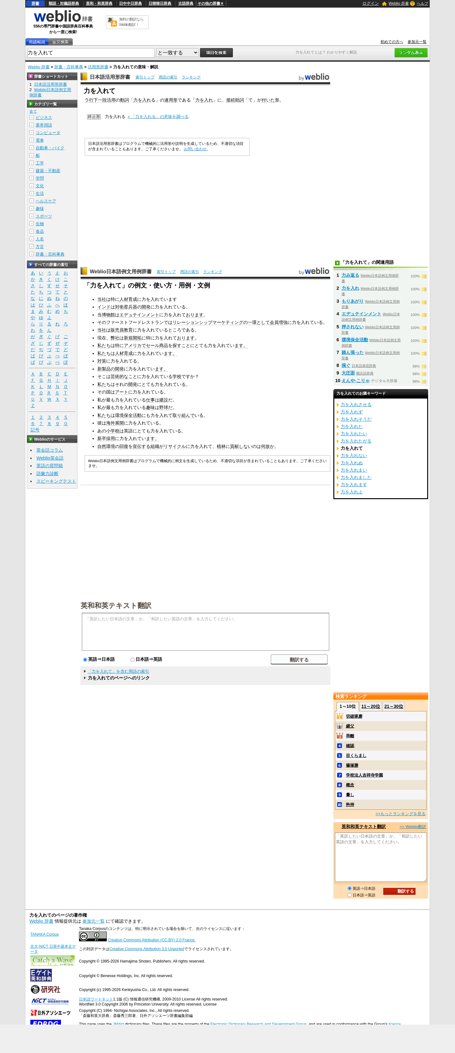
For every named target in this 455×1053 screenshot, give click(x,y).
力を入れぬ (352, 462)
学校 (177, 376)
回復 (123, 446)
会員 (274, 322)
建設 (163, 399)
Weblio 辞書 (399, 3)
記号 (35, 430)
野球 (163, 407)
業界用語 (44, 125)
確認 (350, 745)
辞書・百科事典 (68, 67)
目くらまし (356, 755)
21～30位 (393, 706)
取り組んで (184, 415)
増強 (283, 322)
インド (104, 306)
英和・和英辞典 (99, 3)
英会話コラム (49, 450)
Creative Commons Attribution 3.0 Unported (146, 949)
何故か (267, 446)
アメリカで (135, 345)
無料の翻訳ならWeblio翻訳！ (131, 22)
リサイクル (175, 446)
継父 (350, 726)
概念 (350, 785)
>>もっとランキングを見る (401, 813)
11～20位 (370, 706)
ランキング (191, 77)
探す (177, 345)
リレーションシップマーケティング (208, 322)
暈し (350, 794)
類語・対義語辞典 (64, 3)
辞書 (35, 3)
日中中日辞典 (130, 3)
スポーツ (44, 216)
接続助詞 (235, 99)
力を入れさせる (356, 404)
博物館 (108, 314)
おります (194, 314)
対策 (101, 360)
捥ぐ (346, 365)
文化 (40, 185)
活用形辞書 (98, 67)
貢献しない (241, 446)
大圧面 (348, 372)
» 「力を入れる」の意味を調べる (158, 116)
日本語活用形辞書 (110, 77)
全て (33, 111)
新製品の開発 (110, 368)
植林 (221, 446)
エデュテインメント (139, 314)
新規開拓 (133, 337)
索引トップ (145, 77)
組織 (154, 446)
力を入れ (142, 99)
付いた (268, 99)
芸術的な (119, 376)
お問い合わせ (195, 149)
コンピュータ (48, 132)
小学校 (112, 430)
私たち (104, 345)
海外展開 (115, 422)
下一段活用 (105, 99)
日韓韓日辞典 (160, 3)
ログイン (370, 3)
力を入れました (356, 477)
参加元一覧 (417, 42)
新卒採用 (106, 438)
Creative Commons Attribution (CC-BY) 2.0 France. (151, 940)
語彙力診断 (47, 473)
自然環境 (106, 446)
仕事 (150, 399)
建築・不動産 (48, 170)
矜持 (350, 804)
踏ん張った (353, 352)
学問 (40, 178)
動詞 (124, 99)
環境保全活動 (128, 415)
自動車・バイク (50, 148)
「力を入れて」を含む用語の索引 (118, 671)
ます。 (241, 345)
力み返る (350, 275)
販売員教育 (122, 329)
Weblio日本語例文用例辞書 (121, 271)
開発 (146, 306)
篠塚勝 (352, 765)
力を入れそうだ (356, 419)
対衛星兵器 (126, 306)
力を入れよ (352, 491)
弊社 (115, 337)
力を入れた (352, 426)
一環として (259, 322)
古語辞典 (185, 3)
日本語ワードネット (96, 999)
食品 (40, 231)
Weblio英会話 (50, 458)
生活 (40, 193)
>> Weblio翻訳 (413, 826)
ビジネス (44, 117)
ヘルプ (422, 3)
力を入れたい (354, 433)
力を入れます (354, 484)
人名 (40, 239)
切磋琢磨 (354, 716)
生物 (40, 223)
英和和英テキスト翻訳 (116, 605)
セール (152, 345)
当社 (101, 299)
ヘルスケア (46, 201)
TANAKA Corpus (44, 934)
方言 (40, 246)
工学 (40, 163)
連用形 (171, 99)
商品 (163, 345)
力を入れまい (354, 470)
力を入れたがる (356, 440)
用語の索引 (168, 77)
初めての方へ (391, 42)
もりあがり (353, 301)
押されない (353, 326)
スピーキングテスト (56, 481)
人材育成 (128, 299)
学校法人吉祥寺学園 (364, 775)
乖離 (350, 736)
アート (121, 391)
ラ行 (89, 99)
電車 (40, 140)
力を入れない (354, 455)
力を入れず (352, 411)
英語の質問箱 (49, 465)
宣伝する (141, 446)
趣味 (150, 407)
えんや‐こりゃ (356, 380)
